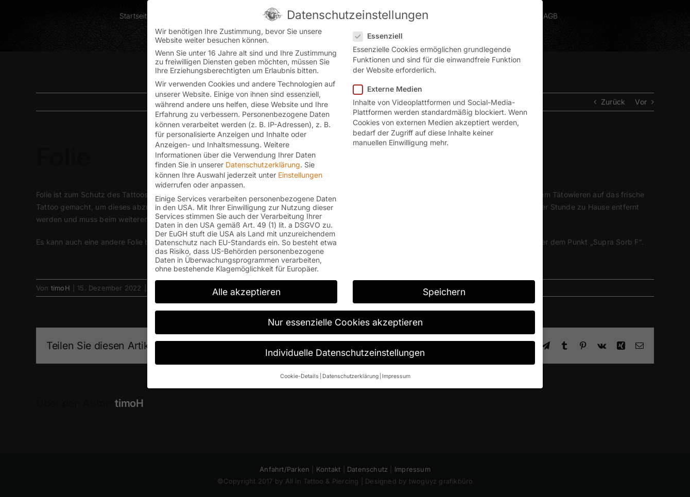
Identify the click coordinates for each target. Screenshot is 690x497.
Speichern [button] (444, 291)
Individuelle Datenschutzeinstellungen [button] (345, 352)
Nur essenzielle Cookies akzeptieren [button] (345, 322)
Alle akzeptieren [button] (246, 291)
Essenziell (382, 35)
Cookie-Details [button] (299, 376)
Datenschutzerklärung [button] (350, 376)
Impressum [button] (396, 376)
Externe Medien (392, 88)
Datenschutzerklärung (263, 164)
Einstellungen (300, 174)
